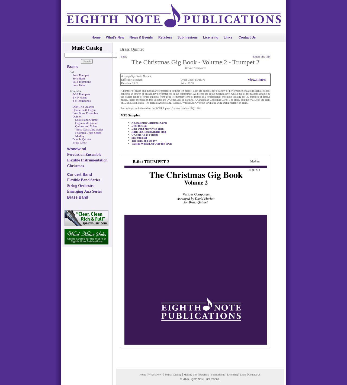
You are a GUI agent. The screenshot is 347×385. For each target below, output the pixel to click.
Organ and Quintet (86, 123)
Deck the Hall (139, 125)
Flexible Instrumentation (87, 160)
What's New (115, 37)
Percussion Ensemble (84, 154)
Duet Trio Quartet (83, 106)
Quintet (77, 116)
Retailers (165, 37)
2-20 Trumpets (81, 94)
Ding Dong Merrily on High (147, 128)
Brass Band (77, 197)
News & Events (141, 37)
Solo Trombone (82, 81)
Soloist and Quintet (86, 119)
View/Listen (257, 80)
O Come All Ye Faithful (145, 134)
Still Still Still (139, 137)
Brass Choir (80, 142)
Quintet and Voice (86, 126)
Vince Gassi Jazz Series (89, 129)
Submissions (188, 37)
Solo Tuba (79, 85)
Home (96, 37)
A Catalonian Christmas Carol (149, 122)
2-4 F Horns (80, 97)
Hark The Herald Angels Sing (148, 131)
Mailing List (190, 374)
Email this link (261, 56)
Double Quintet (82, 139)
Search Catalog (173, 374)
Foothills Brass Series (88, 132)
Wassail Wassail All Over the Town (151, 143)
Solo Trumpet (81, 75)
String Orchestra (81, 186)
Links (228, 37)
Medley (80, 136)
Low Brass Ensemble (85, 113)
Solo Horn (79, 78)
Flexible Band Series (83, 180)
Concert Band (79, 174)
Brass (72, 67)
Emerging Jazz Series (84, 191)
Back (124, 56)
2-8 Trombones (82, 100)
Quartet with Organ (84, 110)
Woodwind (76, 149)
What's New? (155, 374)
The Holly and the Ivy (144, 140)
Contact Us (247, 37)
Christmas (75, 166)
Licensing (210, 37)
